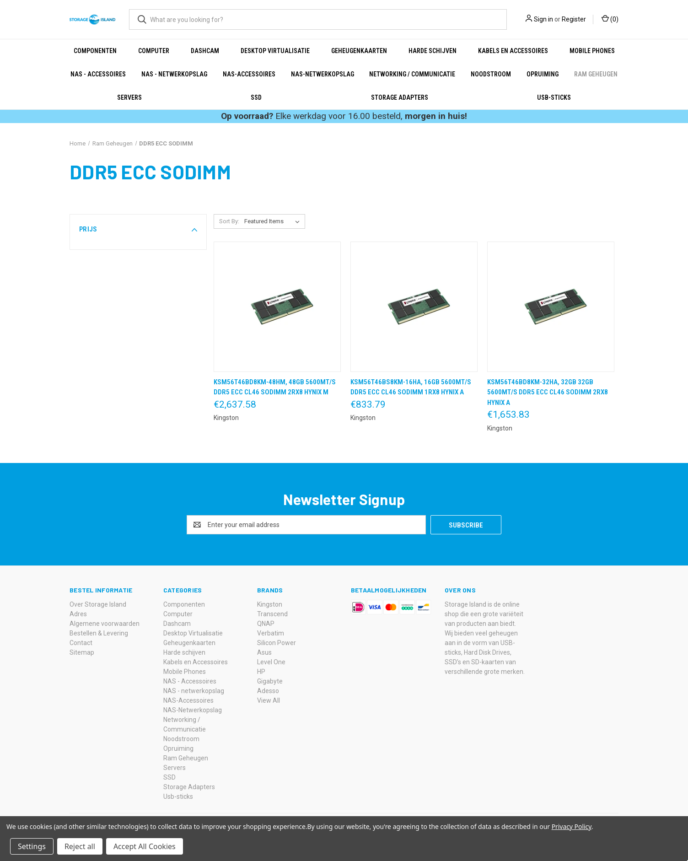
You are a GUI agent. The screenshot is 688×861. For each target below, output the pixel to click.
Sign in (543, 19)
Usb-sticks (554, 97)
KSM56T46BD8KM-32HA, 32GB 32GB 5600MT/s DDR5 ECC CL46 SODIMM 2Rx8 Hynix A (547, 392)
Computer (153, 50)
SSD (256, 97)
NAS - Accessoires (98, 74)
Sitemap (82, 652)
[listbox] (274, 221)
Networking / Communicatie (412, 74)
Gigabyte (270, 681)
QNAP (265, 623)
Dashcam (205, 50)
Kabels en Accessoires (513, 50)
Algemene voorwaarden (105, 623)
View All (268, 700)
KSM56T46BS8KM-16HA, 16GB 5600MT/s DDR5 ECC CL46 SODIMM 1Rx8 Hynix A (410, 387)
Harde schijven (432, 50)
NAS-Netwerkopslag (322, 74)
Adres (78, 614)
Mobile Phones (592, 50)
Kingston (269, 604)
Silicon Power (276, 642)
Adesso (268, 690)
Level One (271, 662)
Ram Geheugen (596, 74)
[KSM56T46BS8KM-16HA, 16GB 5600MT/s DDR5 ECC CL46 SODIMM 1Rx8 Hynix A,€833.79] (414, 306)
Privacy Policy (571, 826)
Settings (32, 846)
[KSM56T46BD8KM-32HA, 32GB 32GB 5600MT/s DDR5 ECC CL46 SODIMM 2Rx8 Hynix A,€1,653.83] (551, 306)
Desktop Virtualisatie (275, 50)
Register (574, 19)
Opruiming (543, 74)
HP (261, 671)
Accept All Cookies (144, 846)
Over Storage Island (98, 604)
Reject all (79, 846)
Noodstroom (491, 74)
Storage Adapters (399, 97)
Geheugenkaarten (359, 50)
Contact (81, 642)
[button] (138, 229)
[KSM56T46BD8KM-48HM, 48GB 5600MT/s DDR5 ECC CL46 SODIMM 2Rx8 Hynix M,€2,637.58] (277, 306)
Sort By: (229, 221)
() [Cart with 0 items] (610, 19)
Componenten (95, 50)
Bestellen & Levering (99, 633)
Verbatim (270, 633)
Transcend (272, 614)
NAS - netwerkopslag (174, 74)
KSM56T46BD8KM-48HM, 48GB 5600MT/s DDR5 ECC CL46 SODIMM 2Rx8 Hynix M (275, 387)
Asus (264, 652)
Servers (129, 97)
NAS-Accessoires (249, 74)
